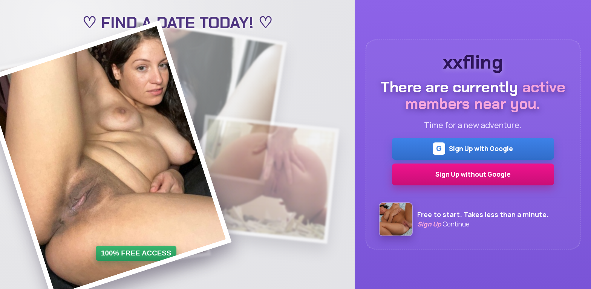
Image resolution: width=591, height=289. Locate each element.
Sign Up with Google (473, 148)
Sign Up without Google (473, 174)
